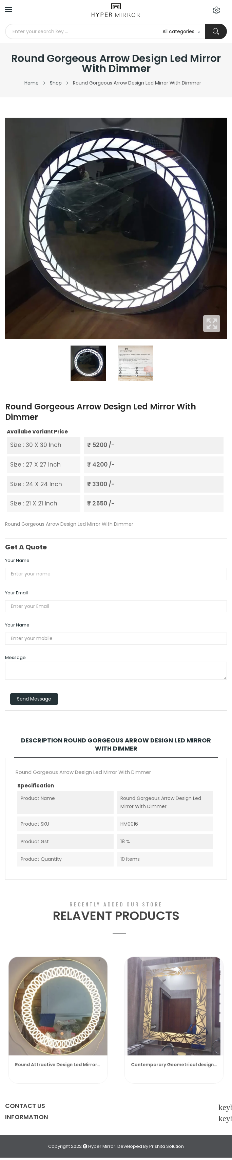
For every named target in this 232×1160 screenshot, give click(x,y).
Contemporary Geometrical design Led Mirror (174, 1071)
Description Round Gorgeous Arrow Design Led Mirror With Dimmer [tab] (116, 744)
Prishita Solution (166, 1146)
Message (15, 657)
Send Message (34, 698)
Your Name (17, 560)
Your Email (16, 593)
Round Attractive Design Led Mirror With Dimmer (58, 1071)
